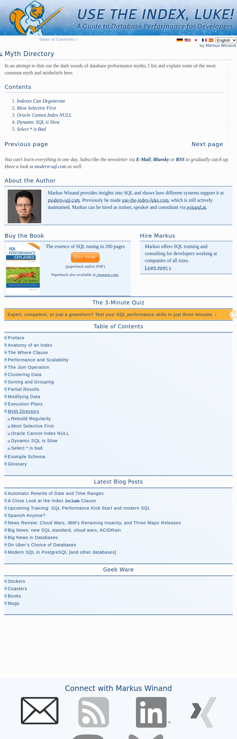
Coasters (17, 588)
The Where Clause (28, 352)
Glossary (17, 464)
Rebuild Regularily (31, 418)
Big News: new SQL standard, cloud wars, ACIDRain (64, 530)
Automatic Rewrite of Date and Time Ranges (55, 493)
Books (14, 596)
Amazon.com (107, 274)
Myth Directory (23, 411)
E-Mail (143, 159)
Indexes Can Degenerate (41, 101)
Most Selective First (36, 108)
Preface (16, 337)
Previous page (26, 144)
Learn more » (158, 267)
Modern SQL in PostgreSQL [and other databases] (62, 552)
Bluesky (161, 159)
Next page (207, 144)
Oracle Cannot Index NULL (44, 115)
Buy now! (85, 257)
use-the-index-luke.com (145, 200)
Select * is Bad (31, 129)
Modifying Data (24, 396)
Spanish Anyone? (26, 515)
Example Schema (26, 456)
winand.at (196, 207)
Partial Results (24, 389)
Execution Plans (25, 404)
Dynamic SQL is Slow (38, 122)
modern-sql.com (64, 200)
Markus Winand (221, 45)
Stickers (16, 581)
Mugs (13, 603)
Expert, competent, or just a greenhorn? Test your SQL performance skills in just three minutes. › (111, 314)
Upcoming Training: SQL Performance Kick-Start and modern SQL (79, 508)
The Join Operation (28, 367)
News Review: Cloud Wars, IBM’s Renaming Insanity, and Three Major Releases (94, 522)
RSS (180, 159)
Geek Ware (118, 570)
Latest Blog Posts (118, 482)
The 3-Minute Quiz (118, 303)
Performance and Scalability (38, 359)
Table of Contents (57, 39)
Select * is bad (27, 448)
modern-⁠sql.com (50, 166)
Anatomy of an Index (30, 345)
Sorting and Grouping (31, 381)
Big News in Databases (33, 537)
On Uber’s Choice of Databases (42, 544)
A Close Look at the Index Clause (52, 500)
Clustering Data (24, 374)
